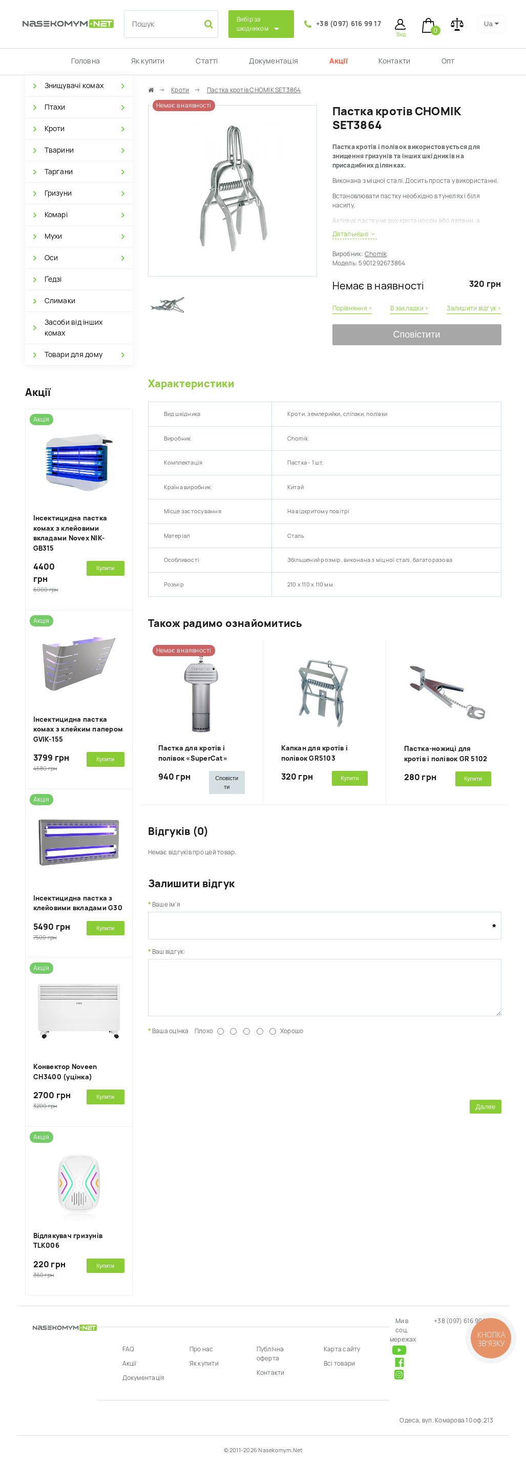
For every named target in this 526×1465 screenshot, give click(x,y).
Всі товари (339, 1363)
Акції (338, 61)
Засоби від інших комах (74, 328)
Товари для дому (74, 354)
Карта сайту (342, 1349)
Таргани (59, 171)
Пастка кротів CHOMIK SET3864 (254, 90)
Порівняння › (352, 308)
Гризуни (58, 193)
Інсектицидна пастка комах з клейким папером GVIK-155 (78, 729)
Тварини (59, 150)
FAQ (128, 1349)
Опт (448, 61)
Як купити (148, 61)
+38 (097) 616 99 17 (348, 23)
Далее (485, 1114)
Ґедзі (53, 279)
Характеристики (191, 383)
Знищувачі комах (74, 85)
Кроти (55, 128)
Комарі (56, 214)
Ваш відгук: (169, 952)
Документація (273, 61)
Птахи (55, 107)
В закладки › (409, 308)
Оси (51, 257)
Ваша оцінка (170, 1039)
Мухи (53, 236)
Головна (85, 61)
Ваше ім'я (166, 905)
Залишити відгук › (474, 308)
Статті (207, 61)
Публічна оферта (270, 1354)
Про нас (202, 1349)
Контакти (394, 61)
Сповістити (416, 334)
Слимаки (60, 300)
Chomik (376, 254)
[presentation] (226, 1074)
